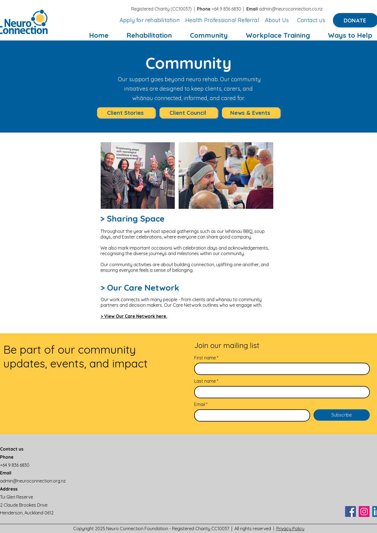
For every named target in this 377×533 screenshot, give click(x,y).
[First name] (280, 368)
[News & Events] (251, 112)
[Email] (250, 415)
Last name (206, 381)
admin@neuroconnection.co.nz (291, 9)
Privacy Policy (290, 528)
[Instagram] (364, 511)
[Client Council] (188, 112)
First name (206, 358)
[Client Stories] (126, 112)
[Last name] (280, 392)
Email (201, 404)
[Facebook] (350, 511)
